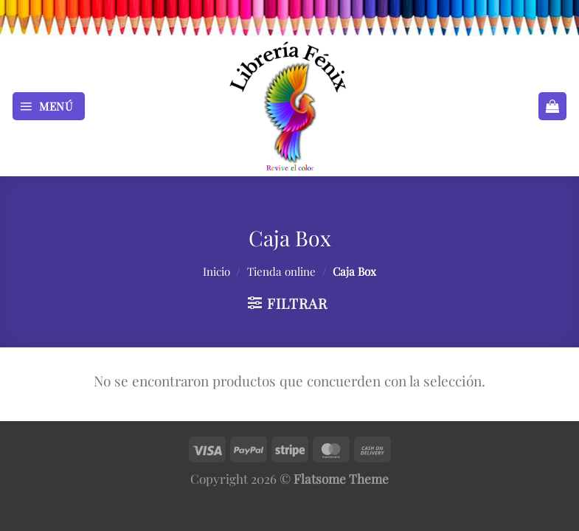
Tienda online (281, 271)
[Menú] (49, 106)
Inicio (216, 271)
